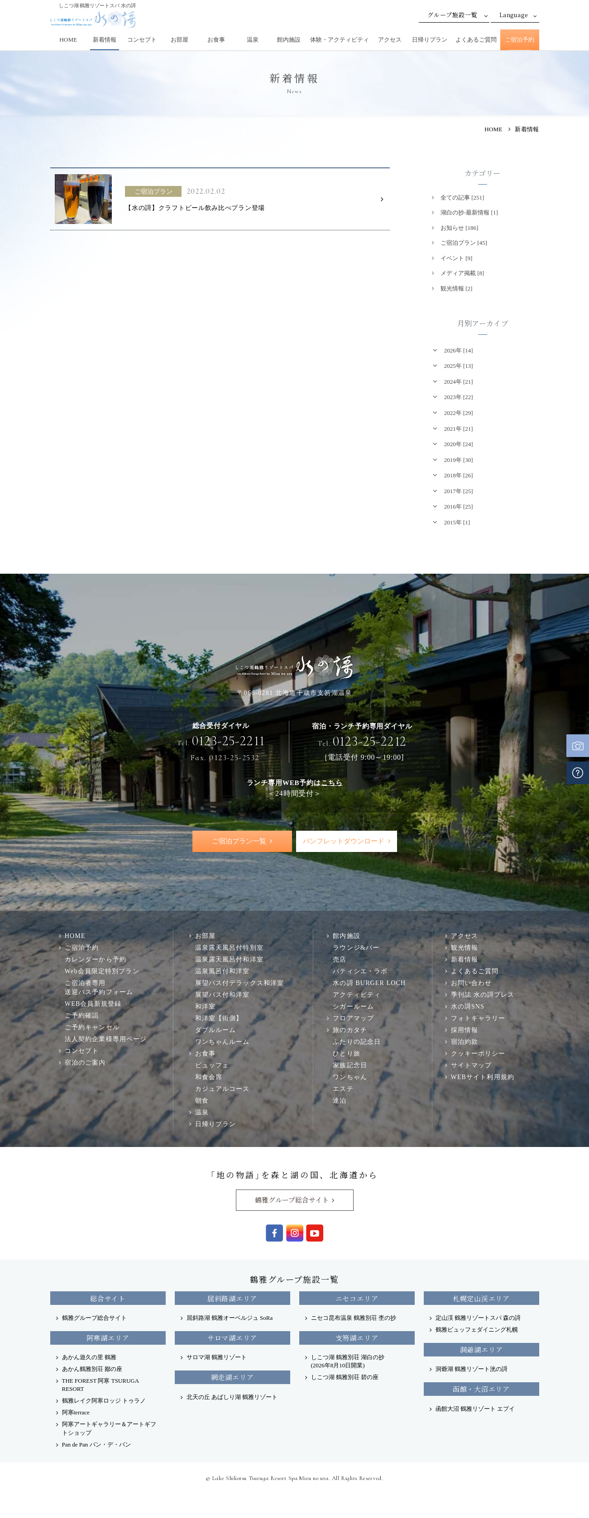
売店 (339, 959)
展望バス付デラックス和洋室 (239, 983)
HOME (68, 39)
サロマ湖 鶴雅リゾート (217, 1357)
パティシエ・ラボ (360, 971)
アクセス (390, 39)
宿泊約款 (465, 1042)
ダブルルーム (215, 1030)
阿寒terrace (76, 1412)
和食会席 (209, 1077)
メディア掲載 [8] (462, 273)
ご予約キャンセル (92, 1027)
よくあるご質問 (476, 39)
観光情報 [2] (456, 288)
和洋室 (205, 1006)
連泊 (339, 1100)
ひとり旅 (346, 1053)
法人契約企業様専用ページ (106, 1038)
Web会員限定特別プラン (102, 971)
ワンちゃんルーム (222, 1042)
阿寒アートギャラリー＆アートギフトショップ (109, 1428)
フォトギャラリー (478, 1018)
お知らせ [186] (459, 227)
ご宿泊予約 (519, 39)
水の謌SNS (467, 1006)
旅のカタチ (350, 1030)
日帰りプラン (429, 39)
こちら (331, 782)
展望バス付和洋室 (222, 995)
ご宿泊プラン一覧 (239, 841)
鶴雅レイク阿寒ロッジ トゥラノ (104, 1401)
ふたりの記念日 (357, 1042)
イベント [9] (456, 258)
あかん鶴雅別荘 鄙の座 (92, 1369)
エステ (343, 1089)
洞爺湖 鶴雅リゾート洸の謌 (472, 1369)
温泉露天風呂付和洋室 (229, 959)
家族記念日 (350, 1065)
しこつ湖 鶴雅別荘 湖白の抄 (348, 1361)
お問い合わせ (471, 983)
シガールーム (353, 1006)
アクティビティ (357, 995)
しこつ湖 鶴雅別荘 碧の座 (345, 1377)
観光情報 (465, 948)
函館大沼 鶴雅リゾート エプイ (475, 1408)
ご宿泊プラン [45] (464, 242)
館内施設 (289, 39)
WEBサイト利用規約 (482, 1077)
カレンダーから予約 (95, 959)
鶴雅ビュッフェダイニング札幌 (477, 1329)
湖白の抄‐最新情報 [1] (469, 212)
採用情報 (465, 1030)
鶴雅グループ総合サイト (292, 1199)
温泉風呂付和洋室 (222, 971)
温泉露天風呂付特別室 (229, 948)
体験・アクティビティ (339, 39)
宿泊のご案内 (85, 1062)
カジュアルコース (222, 1089)
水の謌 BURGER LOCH (369, 983)
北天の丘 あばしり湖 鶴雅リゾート (232, 1397)
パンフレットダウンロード (343, 841)
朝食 (202, 1100)
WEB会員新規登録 (93, 1003)
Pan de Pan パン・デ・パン (96, 1444)
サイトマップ (471, 1065)
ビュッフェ (212, 1065)
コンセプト (142, 39)
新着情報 (104, 39)
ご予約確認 (82, 1015)
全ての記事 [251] (462, 197)
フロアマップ (353, 1018)
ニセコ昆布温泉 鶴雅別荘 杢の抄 (354, 1317)
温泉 (253, 39)
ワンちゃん (350, 1077)
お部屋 (179, 39)
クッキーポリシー (478, 1053)
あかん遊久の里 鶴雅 (89, 1357)
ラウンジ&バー (356, 948)
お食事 (216, 39)
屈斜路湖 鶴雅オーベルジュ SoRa (230, 1317)
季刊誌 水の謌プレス (483, 995)
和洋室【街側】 (219, 1018)
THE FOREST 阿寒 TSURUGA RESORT (100, 1384)
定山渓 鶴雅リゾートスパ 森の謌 (478, 1317)
